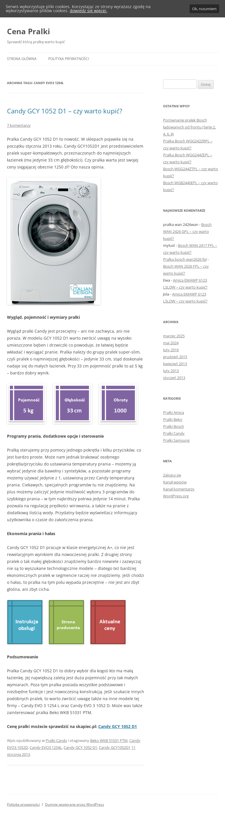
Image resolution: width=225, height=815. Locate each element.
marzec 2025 (174, 335)
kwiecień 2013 (175, 363)
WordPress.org (176, 496)
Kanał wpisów (175, 482)
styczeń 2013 (174, 377)
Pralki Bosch (173, 426)
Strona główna (22, 58)
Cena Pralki (28, 31)
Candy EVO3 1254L (46, 747)
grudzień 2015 (175, 356)
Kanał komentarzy (178, 489)
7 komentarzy (19, 125)
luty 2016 (171, 349)
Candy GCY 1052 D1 (117, 726)
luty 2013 (171, 370)
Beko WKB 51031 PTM (109, 740)
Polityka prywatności (68, 58)
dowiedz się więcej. (88, 10)
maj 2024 (170, 342)
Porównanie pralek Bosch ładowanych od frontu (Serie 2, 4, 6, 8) (189, 127)
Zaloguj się (172, 475)
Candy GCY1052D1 (115, 747)
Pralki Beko (172, 419)
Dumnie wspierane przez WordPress (74, 804)
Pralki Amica (173, 412)
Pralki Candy (56, 740)
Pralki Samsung (176, 440)
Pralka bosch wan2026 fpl (185, 259)
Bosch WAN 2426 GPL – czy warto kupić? (187, 231)
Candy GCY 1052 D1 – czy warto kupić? (64, 110)
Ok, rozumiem (204, 8)
